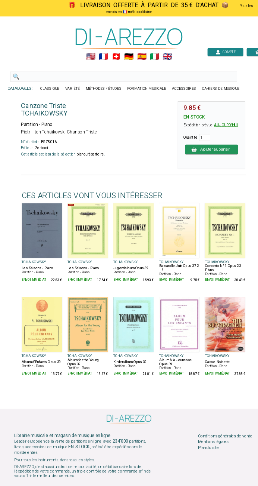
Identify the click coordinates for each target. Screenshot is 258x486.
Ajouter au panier (211, 149)
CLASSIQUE (50, 88)
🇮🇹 (154, 56)
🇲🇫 (103, 56)
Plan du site (208, 448)
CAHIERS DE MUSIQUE (220, 88)
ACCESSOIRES (184, 88)
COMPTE (225, 51)
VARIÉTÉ (72, 88)
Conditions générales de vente (225, 436)
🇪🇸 (142, 56)
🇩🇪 (128, 56)
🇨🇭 (116, 56)
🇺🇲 (90, 56)
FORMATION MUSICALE (146, 88)
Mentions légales (213, 442)
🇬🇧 (167, 56)
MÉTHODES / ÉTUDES (104, 88)
